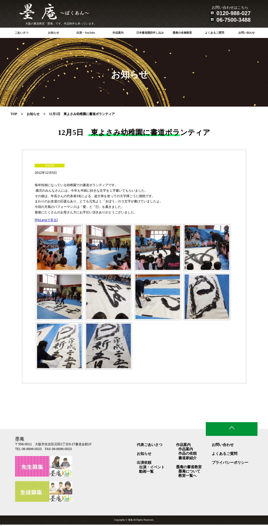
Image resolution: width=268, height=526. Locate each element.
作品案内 (185, 449)
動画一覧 (146, 471)
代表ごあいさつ (149, 445)
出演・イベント (152, 467)
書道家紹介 (187, 458)
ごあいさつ (21, 32)
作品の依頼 (187, 453)
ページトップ (231, 429)
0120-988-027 (234, 13)
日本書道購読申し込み (150, 32)
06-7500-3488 (234, 20)
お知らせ (53, 32)
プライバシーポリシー (230, 462)
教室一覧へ (187, 476)
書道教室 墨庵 (63, 12)
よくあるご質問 (214, 32)
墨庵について (189, 471)
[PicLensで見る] (46, 220)
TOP (14, 114)
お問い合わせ (246, 32)
